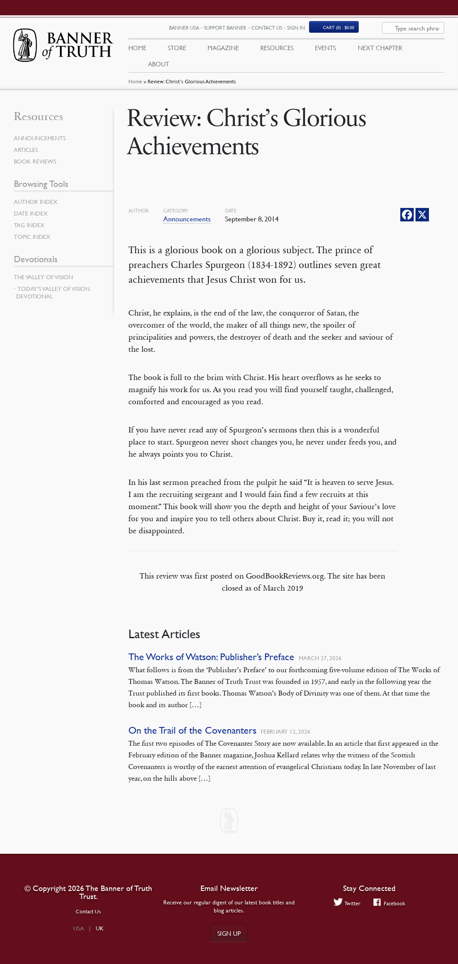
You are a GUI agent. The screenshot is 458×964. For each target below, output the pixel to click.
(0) (370, 29)
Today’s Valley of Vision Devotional (53, 296)
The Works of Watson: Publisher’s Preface (211, 660)
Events (325, 50)
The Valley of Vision (45, 281)
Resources (276, 50)
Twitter (346, 903)
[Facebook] (407, 218)
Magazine (223, 50)
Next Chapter (380, 50)
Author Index (37, 205)
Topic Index (33, 240)
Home (135, 86)
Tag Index (30, 229)
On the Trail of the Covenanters (192, 734)
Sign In (328, 30)
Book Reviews (36, 165)
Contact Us (298, 30)
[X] (422, 218)
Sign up (229, 933)
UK (100, 928)
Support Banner (257, 30)
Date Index (32, 217)
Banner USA (216, 30)
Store (177, 50)
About (158, 66)
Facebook (390, 903)
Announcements (187, 222)
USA (78, 928)
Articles (26, 153)
